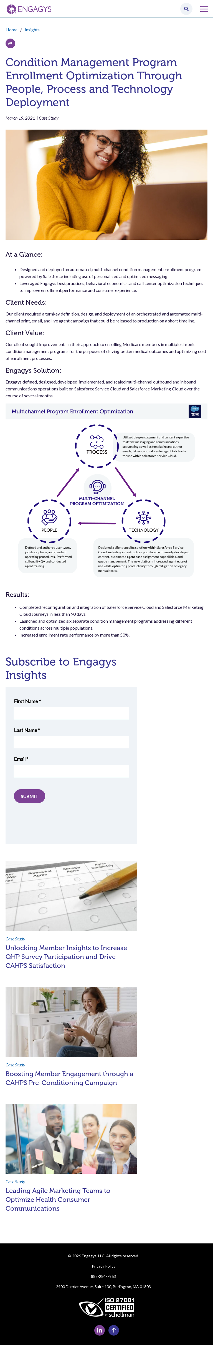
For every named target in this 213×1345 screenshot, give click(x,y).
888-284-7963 (103, 1276)
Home (11, 29)
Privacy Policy (103, 1266)
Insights (32, 29)
